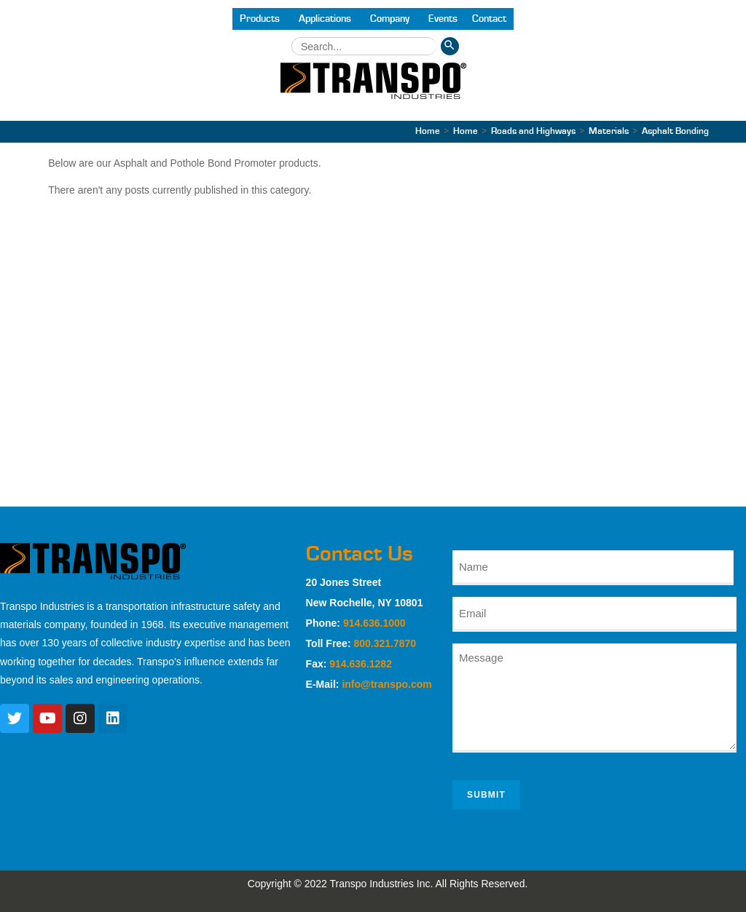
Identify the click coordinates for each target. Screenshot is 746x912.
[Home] (427, 131)
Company (389, 19)
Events (443, 19)
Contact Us (359, 554)
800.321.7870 (384, 643)
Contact (489, 19)
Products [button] (260, 19)
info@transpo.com (386, 684)
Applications (325, 19)
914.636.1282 (360, 664)
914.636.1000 (374, 623)
